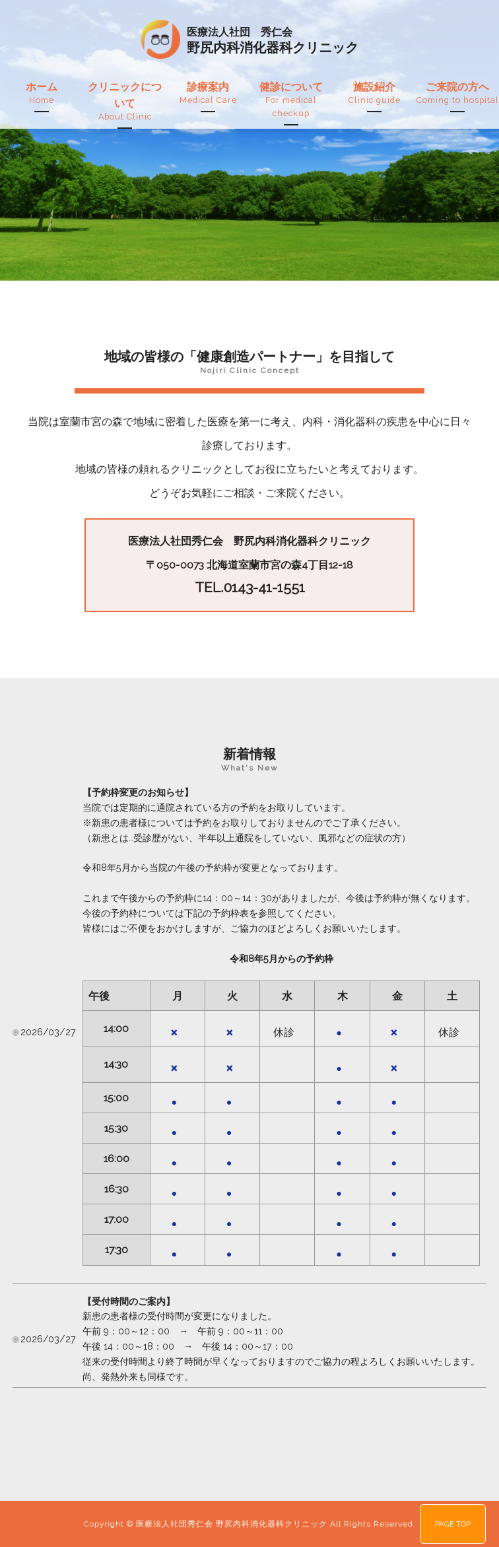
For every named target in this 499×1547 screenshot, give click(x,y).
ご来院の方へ (457, 94)
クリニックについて (124, 102)
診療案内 (207, 94)
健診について (291, 100)
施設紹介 (374, 94)
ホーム (41, 94)
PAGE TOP (453, 1524)
